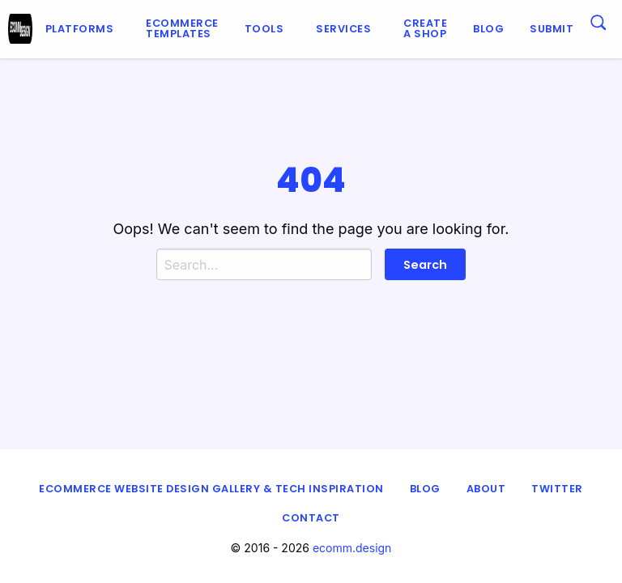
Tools (264, 29)
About (486, 489)
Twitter (557, 489)
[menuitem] (83, 29)
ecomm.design (352, 548)
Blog (488, 29)
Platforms (79, 29)
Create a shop (425, 28)
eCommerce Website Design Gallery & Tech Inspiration (211, 489)
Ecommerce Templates (182, 28)
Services (343, 29)
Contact (311, 518)
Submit (551, 29)
